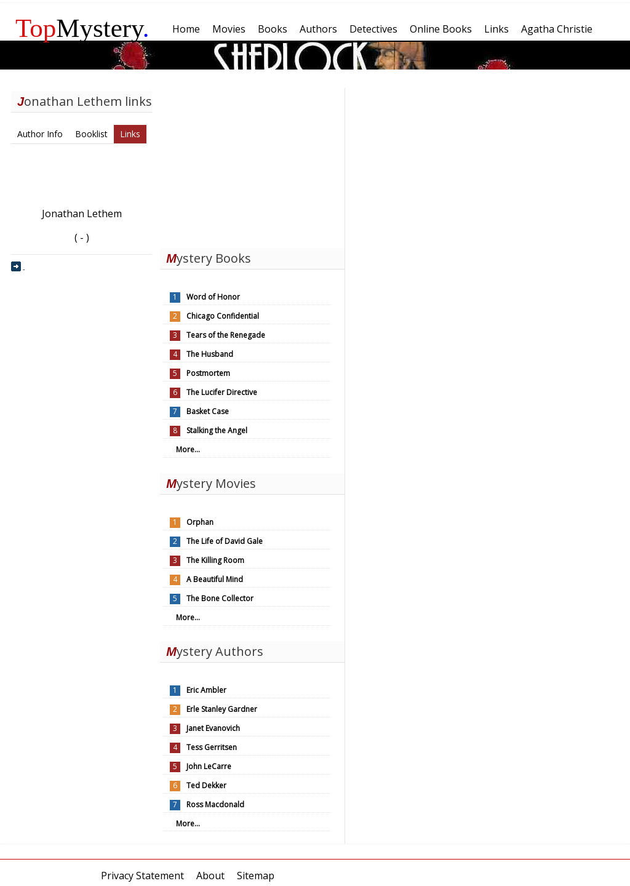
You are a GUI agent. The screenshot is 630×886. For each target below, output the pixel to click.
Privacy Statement (142, 875)
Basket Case (207, 411)
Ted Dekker (206, 785)
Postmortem (208, 373)
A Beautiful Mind (214, 579)
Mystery (82, 28)
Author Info (40, 134)
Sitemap (255, 875)
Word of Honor (213, 297)
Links (130, 134)
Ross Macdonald (215, 804)
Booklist (91, 134)
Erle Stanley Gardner (221, 709)
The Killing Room (215, 560)
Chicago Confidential (222, 316)
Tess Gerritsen (211, 747)
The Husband (209, 354)
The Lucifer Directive (221, 392)
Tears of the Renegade (225, 335)
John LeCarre (208, 766)
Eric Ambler (206, 690)
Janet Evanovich (213, 728)
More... (188, 449)
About (210, 875)
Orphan (199, 522)
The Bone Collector (219, 598)
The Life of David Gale (224, 541)
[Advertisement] (252, 165)
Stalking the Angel (216, 430)
